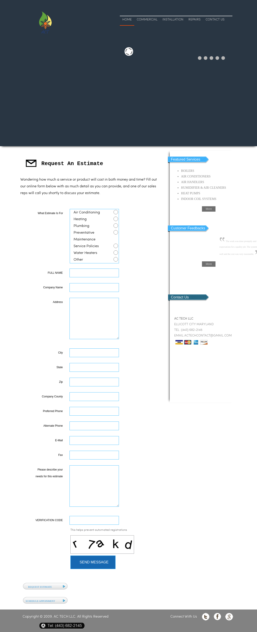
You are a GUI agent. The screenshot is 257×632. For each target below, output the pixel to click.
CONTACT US (215, 19)
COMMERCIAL (147, 19)
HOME (127, 19)
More (209, 209)
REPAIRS (194, 19)
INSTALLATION (172, 19)
